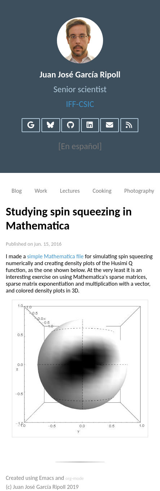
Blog (17, 190)
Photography (139, 190)
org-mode (74, 478)
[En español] (80, 146)
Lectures (70, 190)
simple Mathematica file (55, 256)
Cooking (102, 190)
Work (41, 190)
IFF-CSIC (80, 104)
